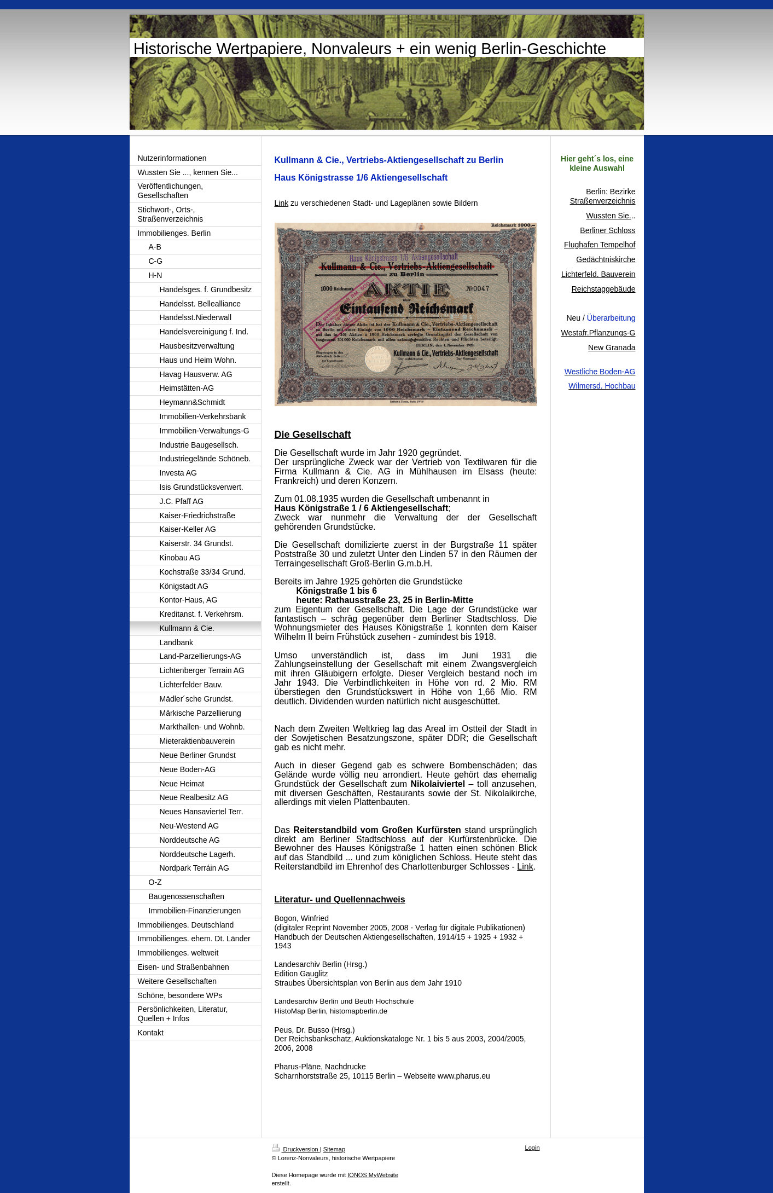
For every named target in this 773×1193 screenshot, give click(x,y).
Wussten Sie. (608, 215)
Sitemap (334, 1149)
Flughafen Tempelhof (600, 244)
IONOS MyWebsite (372, 1175)
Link (525, 866)
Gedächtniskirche (605, 259)
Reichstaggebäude (604, 289)
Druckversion (296, 1149)
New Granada (611, 347)
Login (532, 1147)
